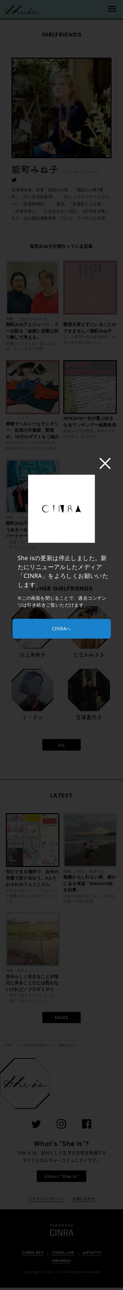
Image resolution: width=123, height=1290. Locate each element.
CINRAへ (61, 628)
